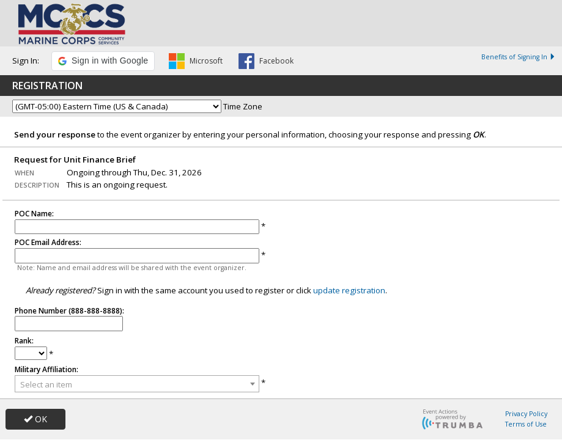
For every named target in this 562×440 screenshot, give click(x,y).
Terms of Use (526, 424)
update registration (349, 289)
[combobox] (137, 383)
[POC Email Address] (137, 255)
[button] (103, 61)
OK (35, 419)
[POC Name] (137, 227)
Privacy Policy (526, 413)
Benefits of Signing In (518, 57)
